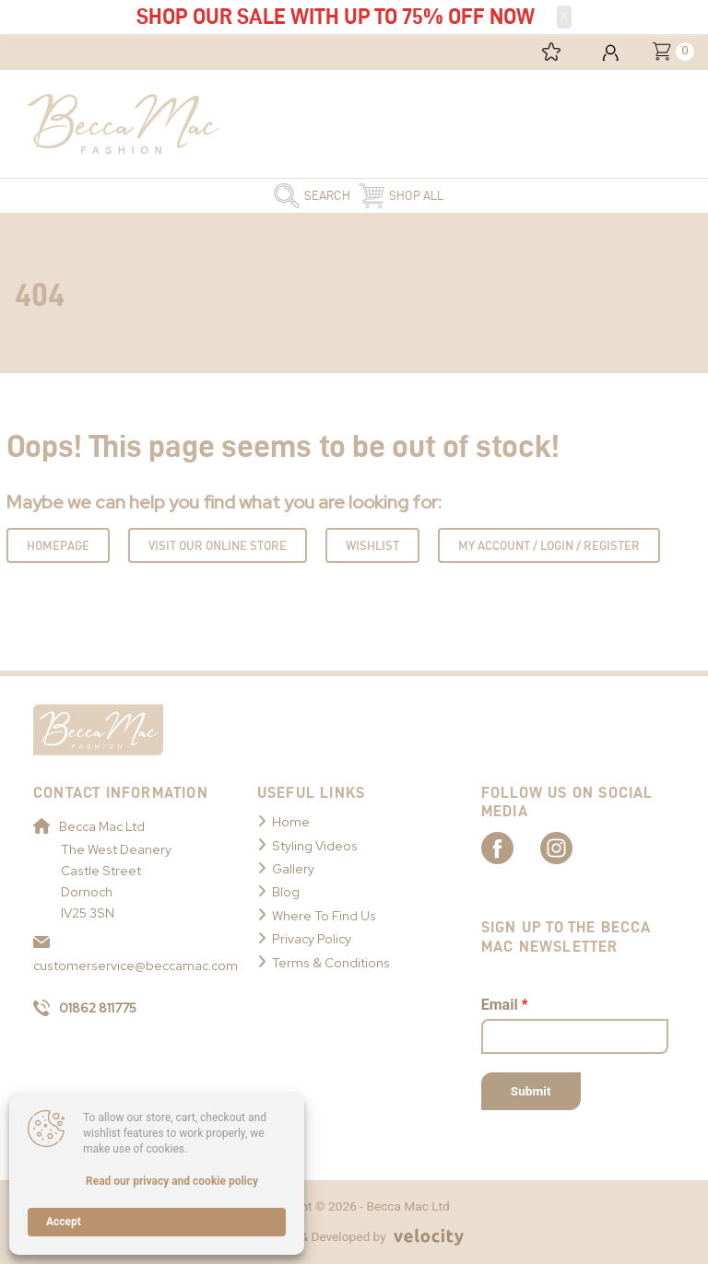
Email (504, 1005)
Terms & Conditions (331, 962)
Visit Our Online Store (217, 545)
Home (291, 821)
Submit (531, 1090)
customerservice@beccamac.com (126, 955)
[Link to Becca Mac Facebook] (513, 847)
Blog (286, 892)
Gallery (293, 868)
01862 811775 (84, 1008)
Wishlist (372, 545)
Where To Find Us (324, 915)
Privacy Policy (311, 938)
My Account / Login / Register (549, 545)
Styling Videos (315, 845)
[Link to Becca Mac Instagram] (578, 847)
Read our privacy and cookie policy (172, 1181)
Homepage (58, 545)
